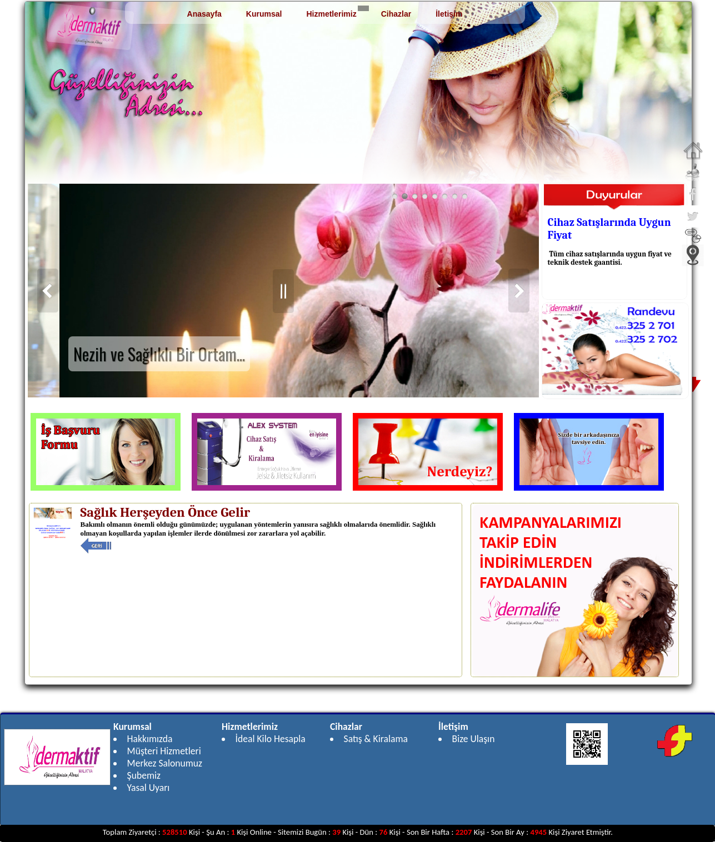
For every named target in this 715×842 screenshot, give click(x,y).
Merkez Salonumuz (164, 763)
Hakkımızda (150, 739)
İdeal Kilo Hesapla (271, 739)
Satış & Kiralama (376, 739)
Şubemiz (144, 775)
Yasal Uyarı (148, 788)
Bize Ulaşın (473, 739)
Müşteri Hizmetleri (164, 751)
